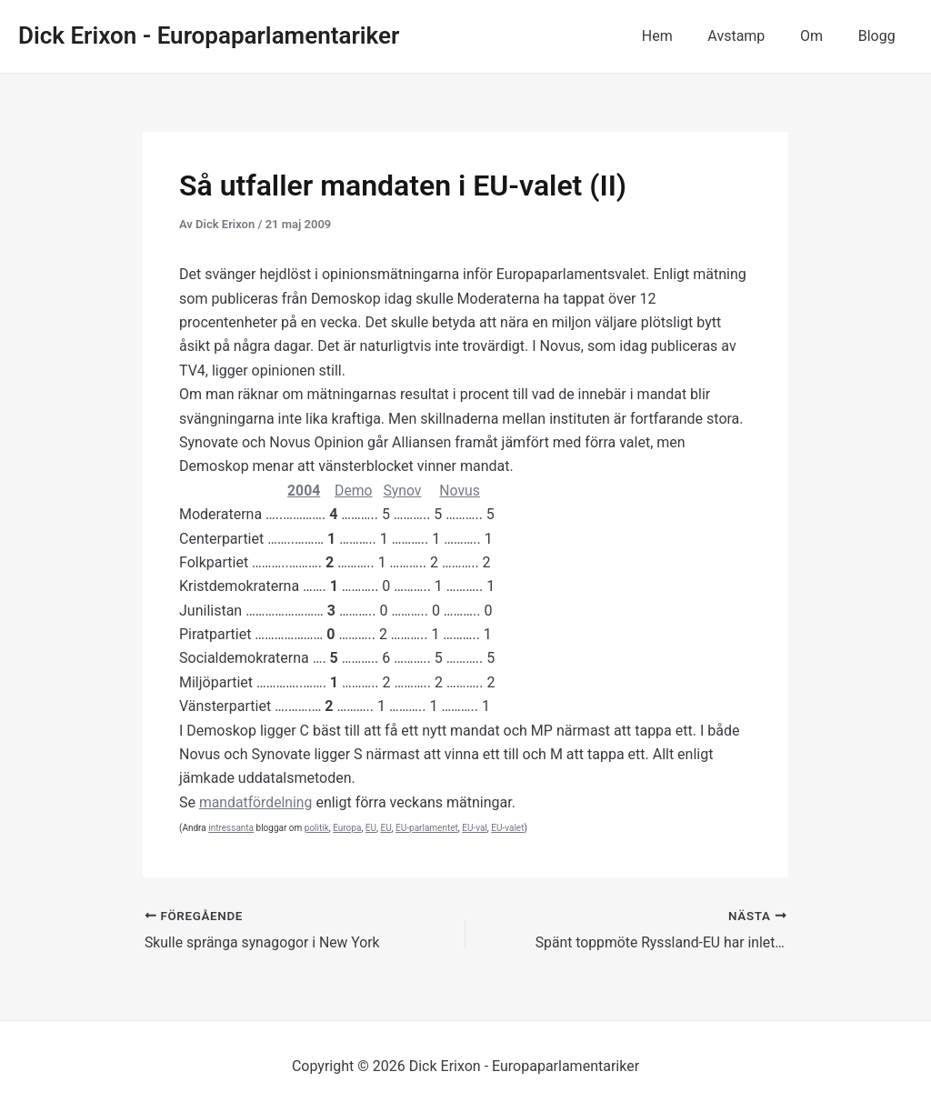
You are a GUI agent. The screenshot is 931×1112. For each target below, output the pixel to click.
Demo (354, 490)
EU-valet (507, 828)
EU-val (474, 828)
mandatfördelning (256, 802)
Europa (347, 828)
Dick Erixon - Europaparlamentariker (208, 35)
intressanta (231, 828)
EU (370, 828)
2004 (304, 490)
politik (317, 828)
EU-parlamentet (426, 828)
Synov (404, 490)
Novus (461, 490)
